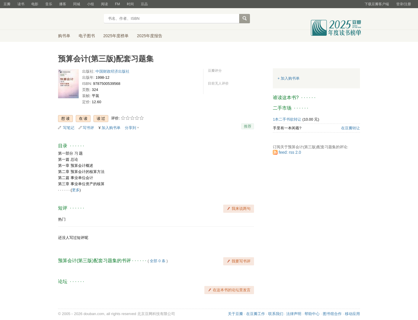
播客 (62, 4)
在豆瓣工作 (255, 314)
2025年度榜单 (116, 35)
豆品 (144, 4)
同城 (76, 4)
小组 (90, 4)
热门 (62, 219)
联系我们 (275, 314)
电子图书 (87, 35)
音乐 (48, 4)
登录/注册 (403, 4)
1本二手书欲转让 (287, 119)
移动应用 (352, 314)
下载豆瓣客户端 (377, 4)
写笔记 (68, 128)
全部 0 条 (157, 261)
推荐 (247, 126)
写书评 (88, 128)
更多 (76, 190)
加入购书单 (111, 128)
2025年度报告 (149, 35)
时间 (130, 4)
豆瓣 (6, 4)
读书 (20, 4)
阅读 (104, 4)
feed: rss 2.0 (290, 152)
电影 (34, 4)
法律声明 (293, 314)
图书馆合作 (332, 314)
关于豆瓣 (235, 314)
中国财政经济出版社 (112, 71)
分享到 (130, 128)
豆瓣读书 (79, 19)
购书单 (64, 35)
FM (117, 4)
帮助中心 (312, 314)
